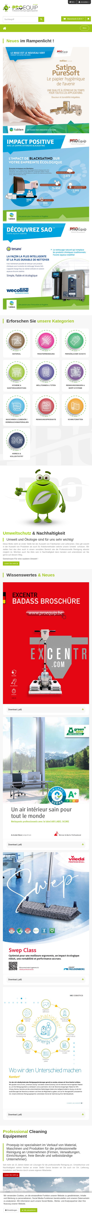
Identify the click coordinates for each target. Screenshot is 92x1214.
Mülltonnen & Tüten (46, 385)
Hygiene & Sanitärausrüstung (16, 386)
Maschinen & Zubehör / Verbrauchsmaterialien (17, 420)
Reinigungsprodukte (46, 419)
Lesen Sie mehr (11, 563)
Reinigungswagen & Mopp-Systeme (75, 386)
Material (16, 354)
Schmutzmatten (75, 419)
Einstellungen (11, 1210)
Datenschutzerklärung (77, 1210)
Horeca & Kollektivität (16, 455)
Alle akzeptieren (29, 1210)
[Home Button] (4, 28)
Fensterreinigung (46, 354)
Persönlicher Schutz (75, 354)
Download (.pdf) (46, 709)
